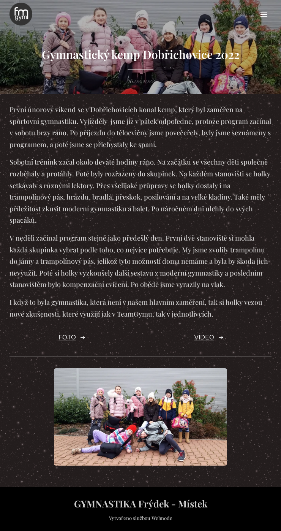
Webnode (162, 518)
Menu (263, 14)
